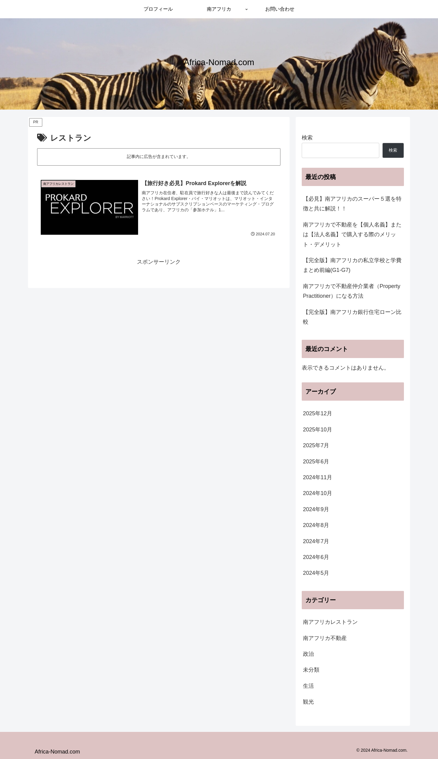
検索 (307, 138)
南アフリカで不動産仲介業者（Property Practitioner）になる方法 (351, 291)
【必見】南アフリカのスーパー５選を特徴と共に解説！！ (352, 204)
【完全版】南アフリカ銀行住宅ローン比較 (352, 317)
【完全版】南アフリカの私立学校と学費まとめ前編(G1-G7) (352, 265)
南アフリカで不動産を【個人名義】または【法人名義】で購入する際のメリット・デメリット (352, 235)
